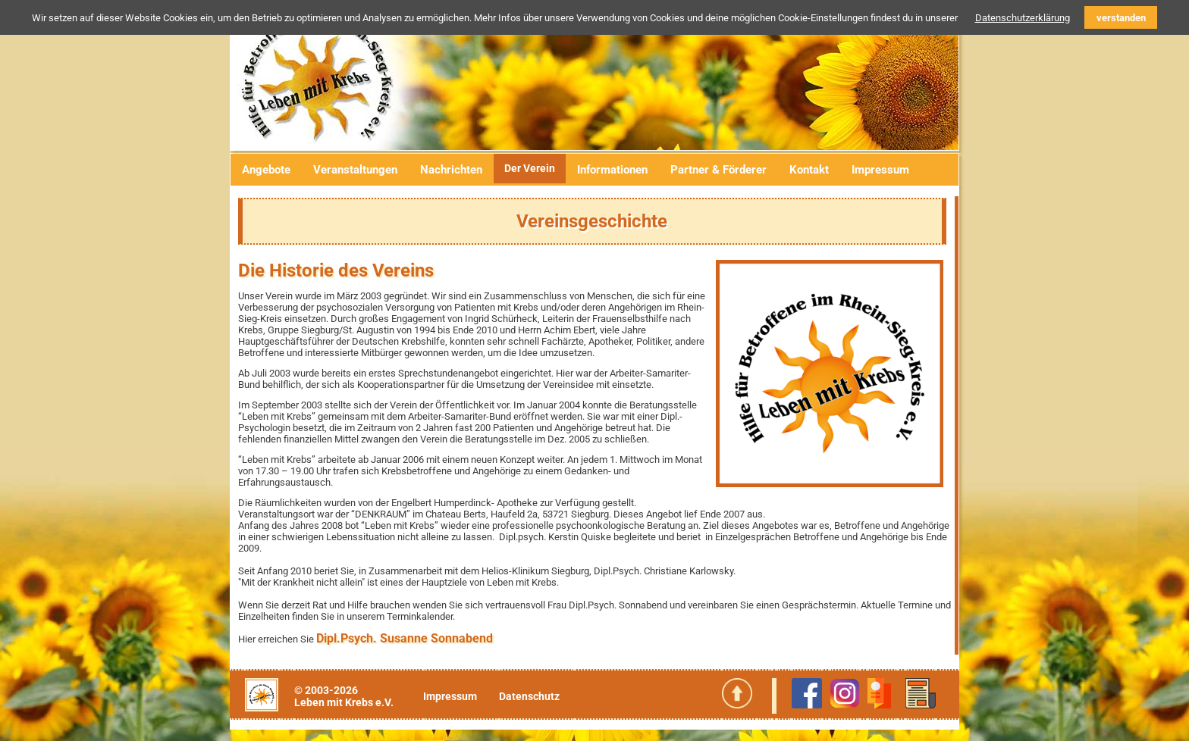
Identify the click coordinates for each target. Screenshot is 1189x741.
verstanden (1121, 17)
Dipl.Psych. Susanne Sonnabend (404, 638)
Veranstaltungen (355, 170)
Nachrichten (451, 170)
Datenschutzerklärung (1022, 17)
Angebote (266, 170)
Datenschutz (529, 696)
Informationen (612, 170)
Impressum (880, 170)
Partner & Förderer (718, 170)
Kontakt (809, 170)
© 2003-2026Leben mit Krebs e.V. (344, 696)
